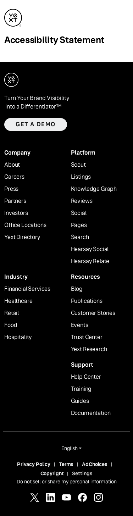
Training (81, 389)
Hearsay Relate (90, 261)
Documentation (91, 413)
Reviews (82, 201)
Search (80, 237)
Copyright (52, 473)
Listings (81, 177)
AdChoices (94, 464)
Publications (86, 301)
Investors (16, 213)
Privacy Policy (33, 464)
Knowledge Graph (94, 189)
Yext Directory (22, 237)
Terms (66, 464)
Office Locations (25, 225)
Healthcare (18, 301)
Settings (82, 473)
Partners (15, 201)
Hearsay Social (90, 249)
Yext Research (89, 349)
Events (79, 325)
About (12, 164)
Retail (11, 313)
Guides (80, 401)
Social (79, 213)
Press (11, 189)
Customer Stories (93, 313)
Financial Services (27, 289)
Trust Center (86, 337)
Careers (14, 177)
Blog (77, 289)
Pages (79, 225)
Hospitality (18, 337)
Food (10, 325)
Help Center (86, 377)
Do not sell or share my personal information (67, 481)
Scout (78, 164)
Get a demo (36, 124)
